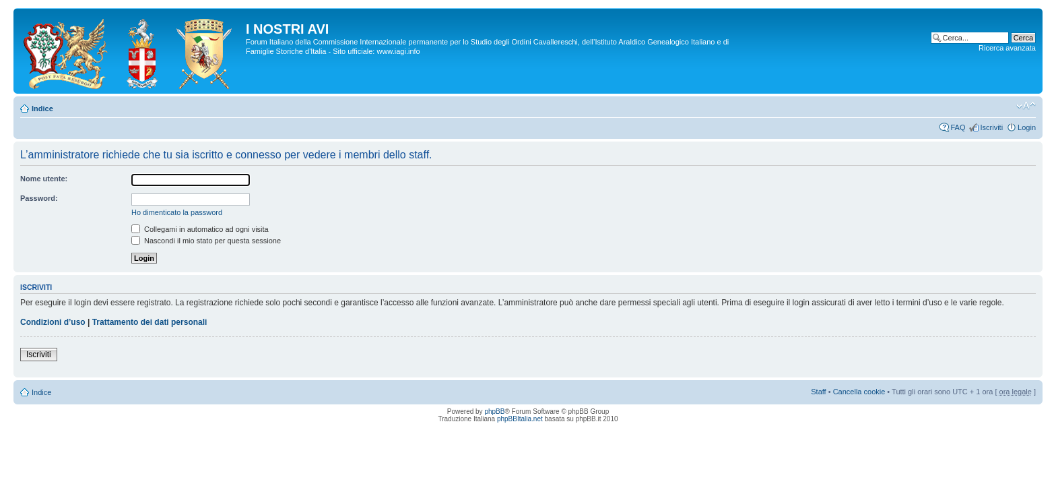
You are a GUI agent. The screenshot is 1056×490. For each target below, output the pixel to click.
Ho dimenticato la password (176, 212)
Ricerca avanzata (1007, 48)
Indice (42, 108)
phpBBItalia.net (520, 419)
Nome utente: (43, 179)
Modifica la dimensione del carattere (1026, 106)
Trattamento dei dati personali (149, 322)
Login (1027, 127)
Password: (39, 198)
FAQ (957, 127)
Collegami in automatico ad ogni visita (200, 229)
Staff (818, 392)
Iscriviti (991, 127)
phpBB (494, 411)
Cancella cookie (859, 392)
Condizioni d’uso (53, 322)
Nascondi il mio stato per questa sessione (206, 241)
